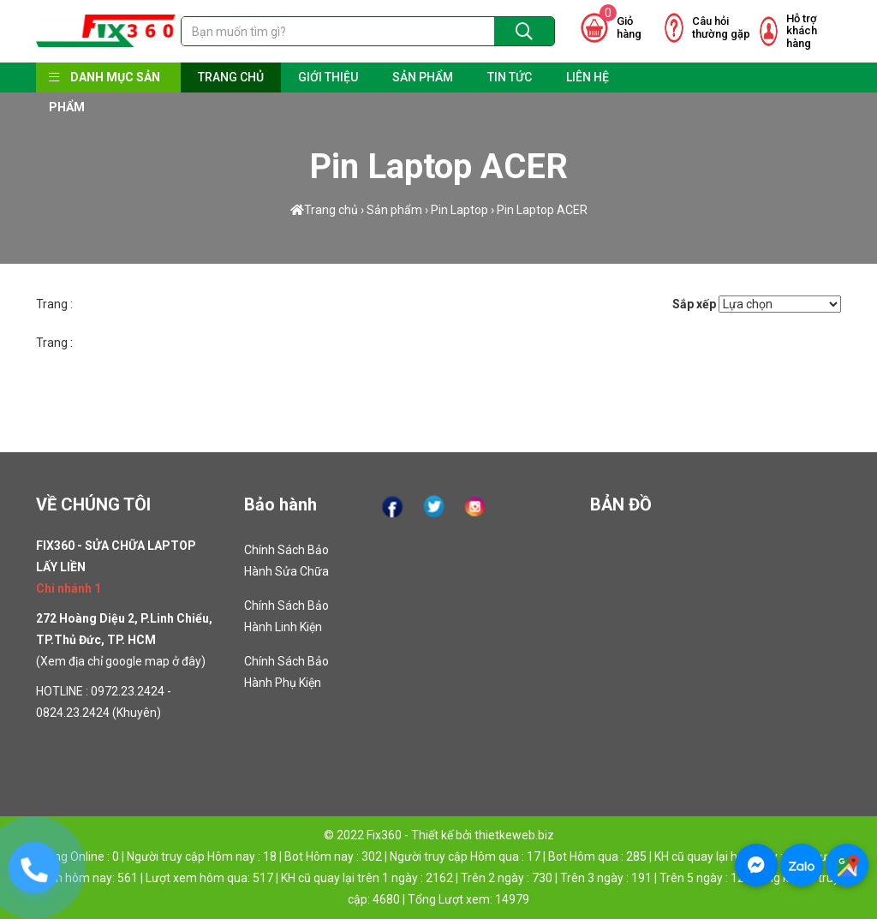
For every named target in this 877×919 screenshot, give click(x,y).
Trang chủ (324, 210)
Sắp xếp (694, 304)
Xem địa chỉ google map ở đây (120, 661)
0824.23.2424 (73, 712)
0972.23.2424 (127, 691)
